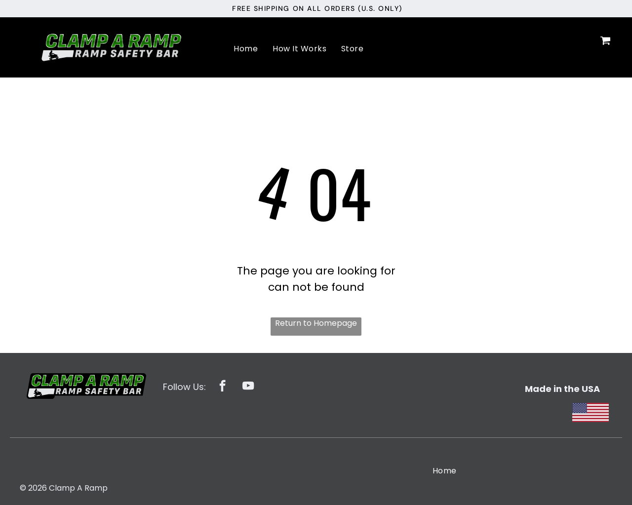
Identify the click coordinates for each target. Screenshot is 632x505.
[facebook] (222, 387)
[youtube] (248, 387)
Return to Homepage (316, 323)
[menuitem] (245, 48)
